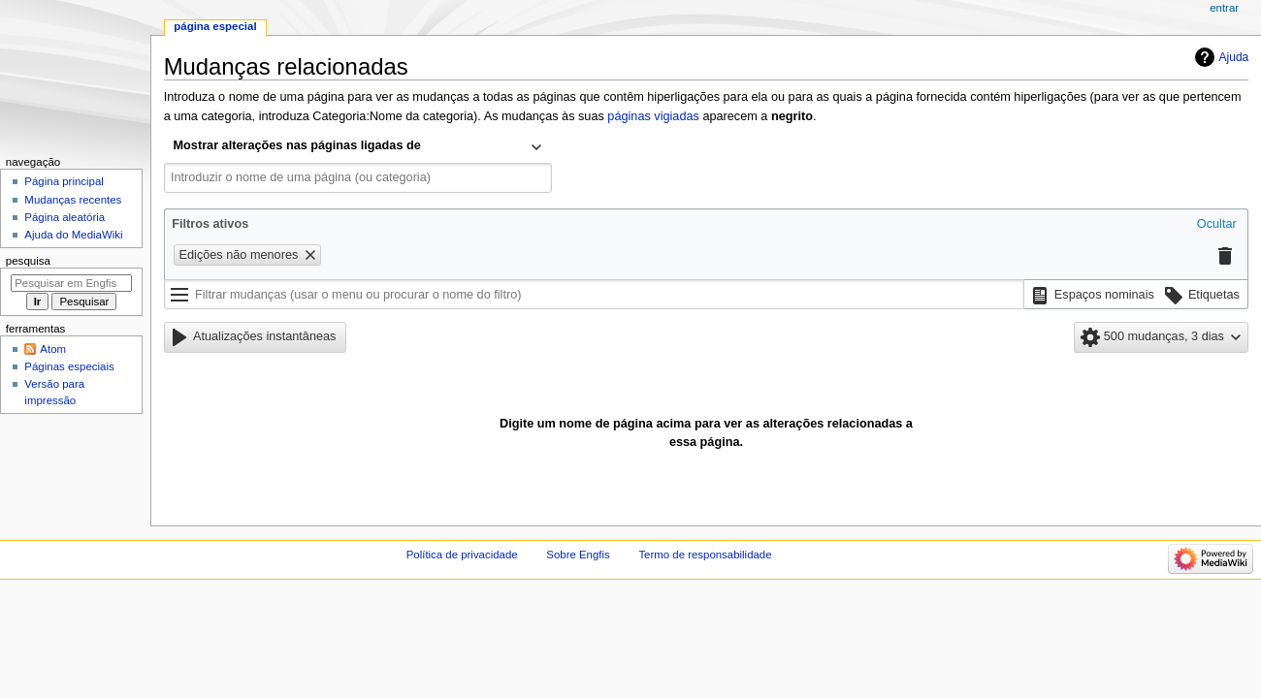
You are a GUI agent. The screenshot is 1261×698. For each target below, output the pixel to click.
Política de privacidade (462, 554)
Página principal (64, 181)
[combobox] (358, 147)
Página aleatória (64, 217)
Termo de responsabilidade (704, 554)
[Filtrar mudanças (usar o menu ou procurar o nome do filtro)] (594, 294)
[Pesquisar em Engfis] (71, 283)
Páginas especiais (68, 366)
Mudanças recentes (72, 200)
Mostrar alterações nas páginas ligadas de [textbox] (297, 145)
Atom (53, 349)
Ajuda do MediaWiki (73, 234)
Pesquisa (28, 261)
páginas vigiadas (653, 116)
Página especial (215, 26)
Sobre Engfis (577, 554)
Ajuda (1234, 57)
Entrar (1224, 8)
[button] (1217, 224)
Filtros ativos (210, 224)
